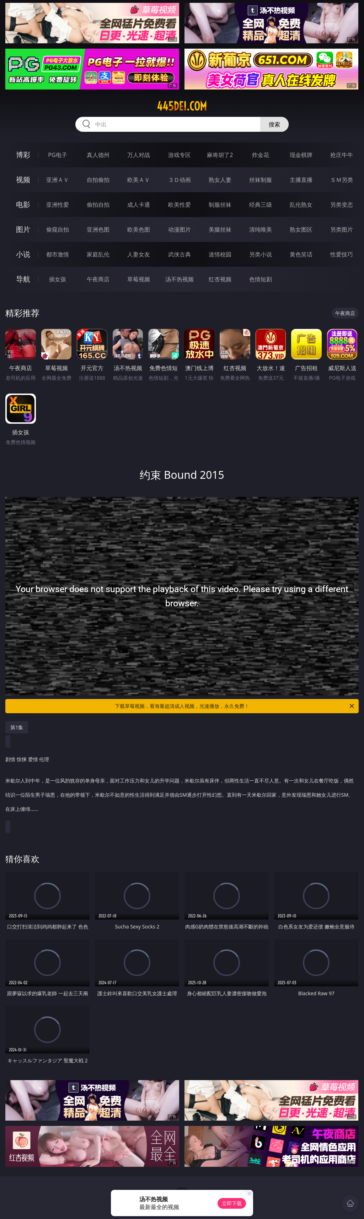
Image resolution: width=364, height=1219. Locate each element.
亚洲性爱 (57, 204)
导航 (23, 279)
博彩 (23, 154)
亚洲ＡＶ (57, 180)
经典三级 (260, 204)
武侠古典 (179, 254)
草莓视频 (138, 279)
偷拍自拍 (98, 204)
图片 (23, 229)
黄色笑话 (301, 254)
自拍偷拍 (98, 180)
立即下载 (232, 1203)
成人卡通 (138, 204)
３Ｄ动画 (179, 180)
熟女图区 (301, 229)
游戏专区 (179, 155)
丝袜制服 (260, 180)
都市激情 (57, 254)
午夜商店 (98, 279)
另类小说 (260, 254)
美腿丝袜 (220, 229)
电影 (23, 204)
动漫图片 (179, 229)
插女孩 (57, 279)
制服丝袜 (220, 204)
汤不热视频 (179, 279)
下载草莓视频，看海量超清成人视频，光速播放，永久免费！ (235, 706)
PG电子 (57, 155)
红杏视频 (220, 279)
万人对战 (138, 155)
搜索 (274, 124)
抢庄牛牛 (341, 155)
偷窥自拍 (57, 229)
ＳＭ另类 (341, 180)
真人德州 (98, 155)
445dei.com (182, 106)
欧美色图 (138, 229)
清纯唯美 (260, 229)
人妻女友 (138, 254)
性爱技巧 (341, 254)
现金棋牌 (301, 155)
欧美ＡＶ (138, 180)
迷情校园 (220, 254)
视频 (23, 179)
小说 (23, 254)
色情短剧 (260, 279)
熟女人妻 (220, 180)
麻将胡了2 (220, 155)
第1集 (16, 727)
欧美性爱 (179, 204)
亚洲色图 (98, 229)
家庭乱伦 (98, 254)
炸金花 (260, 155)
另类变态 (341, 204)
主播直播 (301, 180)
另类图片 (341, 229)
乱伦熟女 (301, 204)
